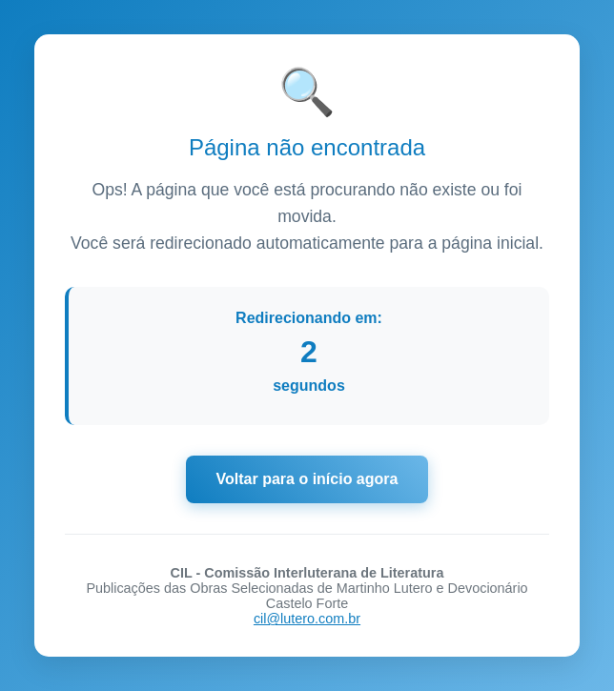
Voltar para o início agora (307, 479)
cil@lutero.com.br (307, 618)
